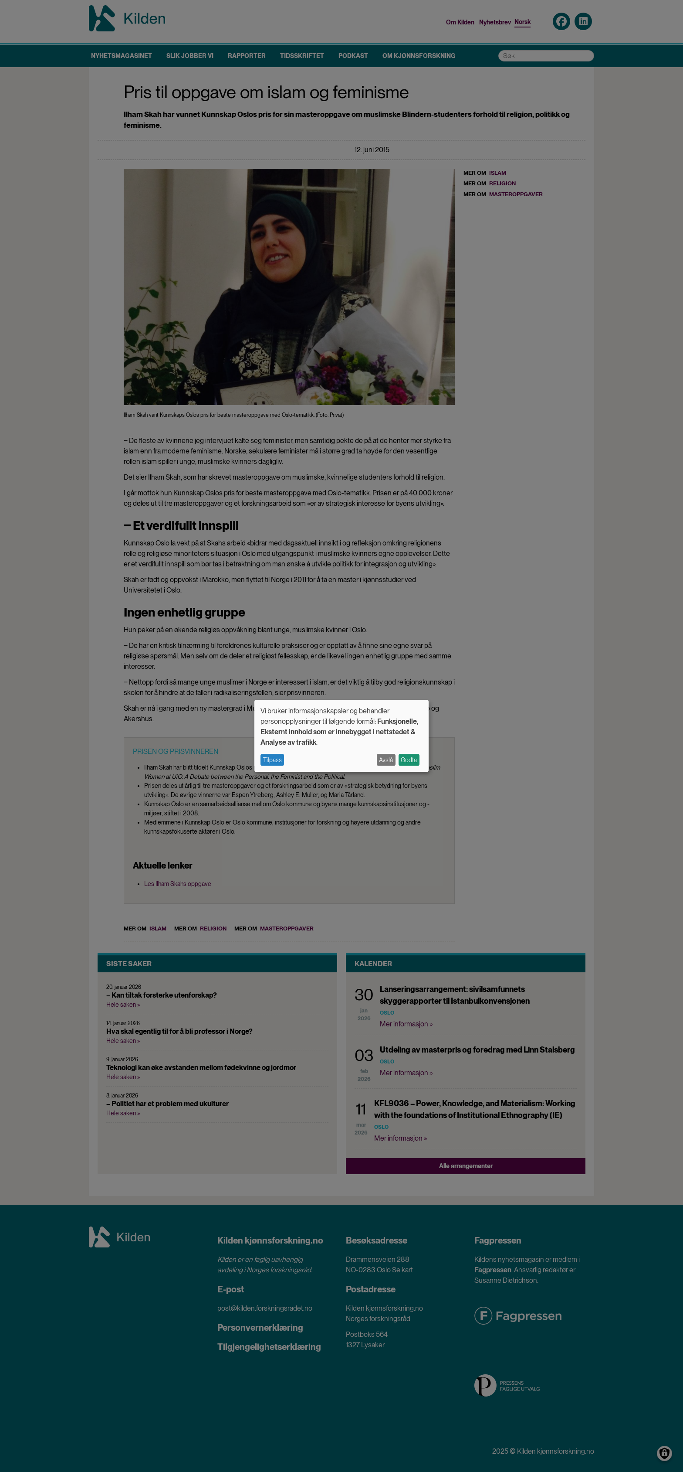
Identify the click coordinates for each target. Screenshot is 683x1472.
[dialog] (341, 736)
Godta (409, 759)
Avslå (386, 759)
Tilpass (272, 759)
